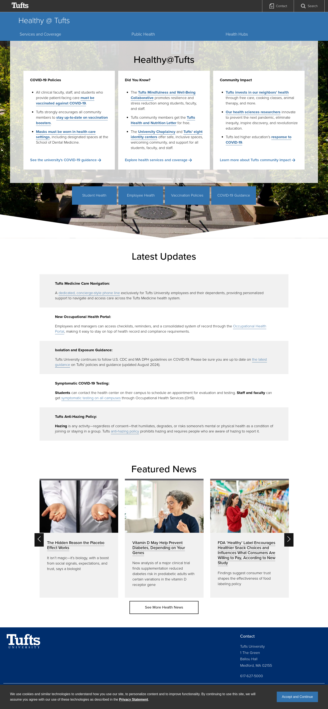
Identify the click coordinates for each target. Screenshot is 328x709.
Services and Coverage (40, 34)
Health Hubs (237, 34)
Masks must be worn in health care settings (66, 134)
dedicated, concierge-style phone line (89, 293)
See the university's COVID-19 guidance (63, 160)
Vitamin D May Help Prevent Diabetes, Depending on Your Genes (158, 548)
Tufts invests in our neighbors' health (257, 92)
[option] (79, 538)
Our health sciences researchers (253, 112)
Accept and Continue (297, 697)
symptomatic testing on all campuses (91, 398)
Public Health (143, 34)
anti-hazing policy (125, 431)
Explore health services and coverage (156, 160)
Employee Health (141, 195)
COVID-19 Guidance (233, 195)
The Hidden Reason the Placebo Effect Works (75, 545)
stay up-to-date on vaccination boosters (72, 120)
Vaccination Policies (187, 195)
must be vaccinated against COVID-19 (65, 100)
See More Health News (164, 607)
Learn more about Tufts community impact (255, 160)
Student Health (94, 195)
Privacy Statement (133, 699)
